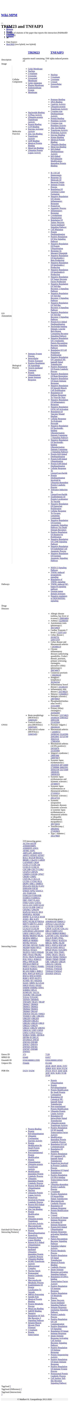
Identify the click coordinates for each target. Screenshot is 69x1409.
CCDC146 (35, 865)
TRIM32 (34, 1006)
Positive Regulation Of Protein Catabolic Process (59, 369)
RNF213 (39, 973)
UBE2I (41, 1023)
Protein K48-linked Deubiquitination (59, 464)
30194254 (55, 682)
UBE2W (33, 1028)
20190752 (55, 637)
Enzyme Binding (58, 135)
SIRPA (32, 983)
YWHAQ (49, 971)
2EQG (59, 1066)
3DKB (48, 1068)
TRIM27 (26, 1004)
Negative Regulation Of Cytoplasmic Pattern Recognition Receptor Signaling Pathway (59, 343)
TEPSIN (26, 999)
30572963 (55, 628)
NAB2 (42, 945)
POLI (25, 959)
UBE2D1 (40, 1016)
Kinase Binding (57, 137)
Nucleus (31, 71)
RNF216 (49, 947)
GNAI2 (48, 933)
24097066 (55, 755)
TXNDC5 (27, 1016)
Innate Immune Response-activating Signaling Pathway (59, 1271)
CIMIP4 (26, 874)
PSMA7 (54, 940)
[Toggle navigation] (2, 23)
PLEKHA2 (39, 957)
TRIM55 (34, 1009)
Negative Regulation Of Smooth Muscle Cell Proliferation (59, 387)
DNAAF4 (27, 886)
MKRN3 (33, 936)
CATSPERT (28, 862)
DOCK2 (35, 886)
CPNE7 (41, 874)
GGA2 (41, 905)
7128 (47, 1054)
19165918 (55, 765)
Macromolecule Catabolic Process (35, 1227)
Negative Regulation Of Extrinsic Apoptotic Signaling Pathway (59, 557)
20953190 (55, 720)
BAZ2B (32, 858)
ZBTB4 (26, 1037)
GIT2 (60, 931)
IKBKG (62, 933)
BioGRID (10, 44)
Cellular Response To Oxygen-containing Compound (58, 514)
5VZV (25, 1071)
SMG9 (25, 985)
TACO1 (36, 992)
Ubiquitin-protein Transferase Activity (35, 119)
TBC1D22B (36, 995)
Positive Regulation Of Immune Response (59, 1288)
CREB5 (26, 876)
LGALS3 (27, 928)
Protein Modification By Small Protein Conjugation (35, 1146)
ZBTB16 (40, 1035)
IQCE (36, 917)
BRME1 (26, 860)
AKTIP (33, 843)
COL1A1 (64, 928)
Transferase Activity (33, 137)
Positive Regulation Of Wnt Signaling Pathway (59, 239)
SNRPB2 (34, 988)
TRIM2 (55, 957)
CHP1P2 (34, 872)
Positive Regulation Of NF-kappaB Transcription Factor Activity (59, 1131)
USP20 (40, 1030)
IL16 (32, 917)
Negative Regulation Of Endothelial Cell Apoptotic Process (59, 548)
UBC (34, 1016)
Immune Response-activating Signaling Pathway (59, 1234)
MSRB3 (34, 940)
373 (24, 1054)
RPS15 (62, 947)
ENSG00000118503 (53, 1060)
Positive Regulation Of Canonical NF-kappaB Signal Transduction (59, 1157)
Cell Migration (57, 229)
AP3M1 (26, 850)
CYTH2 (33, 881)
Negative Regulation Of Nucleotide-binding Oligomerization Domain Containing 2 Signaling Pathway (59, 446)
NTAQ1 (33, 950)
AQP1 (32, 850)
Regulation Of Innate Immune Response (59, 1332)
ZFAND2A (27, 1040)
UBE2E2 (26, 1023)
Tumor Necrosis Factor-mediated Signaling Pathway (58, 1302)
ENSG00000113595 (31, 1060)
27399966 (55, 767)
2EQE (48, 1066)
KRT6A (40, 921)
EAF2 (41, 886)
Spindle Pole (33, 1297)
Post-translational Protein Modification (59, 1107)
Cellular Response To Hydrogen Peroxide (58, 421)
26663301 (64, 767)
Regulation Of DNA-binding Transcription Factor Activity (59, 1280)
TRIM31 (26, 1006)
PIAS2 (31, 954)
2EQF (53, 1066)
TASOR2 (27, 995)
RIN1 (25, 973)
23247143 (61, 632)
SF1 (32, 980)
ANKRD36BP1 (29, 846)
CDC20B (27, 869)
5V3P (47, 1075)
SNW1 (41, 988)
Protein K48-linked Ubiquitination (59, 460)
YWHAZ (58, 971)
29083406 (64, 618)
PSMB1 (41, 966)
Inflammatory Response (56, 212)
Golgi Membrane (35, 69)
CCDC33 (35, 867)
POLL (30, 959)
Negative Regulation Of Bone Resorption (59, 375)
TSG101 (34, 1014)
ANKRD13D (50, 921)
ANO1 (35, 848)
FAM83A (27, 898)
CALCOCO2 (58, 924)
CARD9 (41, 860)
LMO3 (32, 933)
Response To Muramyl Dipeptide (59, 252)
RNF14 (55, 945)
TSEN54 (26, 1014)
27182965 (55, 831)
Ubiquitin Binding (58, 144)
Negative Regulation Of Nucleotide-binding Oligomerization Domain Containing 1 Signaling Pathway (59, 432)
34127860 (55, 836)
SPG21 (34, 990)
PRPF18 (34, 964)
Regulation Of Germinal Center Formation (58, 191)
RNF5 (55, 947)
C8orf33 (33, 860)
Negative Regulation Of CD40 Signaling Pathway (59, 541)
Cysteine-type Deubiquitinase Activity (57, 113)
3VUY (54, 1071)
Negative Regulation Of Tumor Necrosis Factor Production (59, 279)
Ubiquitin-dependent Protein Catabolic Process (35, 1180)
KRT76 (32, 924)
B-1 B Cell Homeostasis (56, 174)
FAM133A (27, 895)
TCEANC (34, 997)
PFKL (61, 938)
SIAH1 (26, 983)
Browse (9, 29)
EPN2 (32, 891)
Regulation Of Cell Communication (59, 1145)
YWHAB (49, 966)
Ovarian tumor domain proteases (58, 592)
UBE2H (34, 1023)
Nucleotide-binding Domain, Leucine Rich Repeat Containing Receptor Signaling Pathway (59, 331)
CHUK (48, 928)
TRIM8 (62, 959)
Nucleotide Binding (36, 112)
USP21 (26, 1032)
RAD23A (63, 940)
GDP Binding (34, 141)
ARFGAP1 (27, 853)
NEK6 (33, 947)
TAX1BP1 (62, 950)
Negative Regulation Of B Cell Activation (59, 408)
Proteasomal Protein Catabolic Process (35, 1275)
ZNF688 (34, 1049)
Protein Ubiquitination (34, 373)
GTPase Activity (35, 115)
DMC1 (32, 884)
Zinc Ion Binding (35, 134)
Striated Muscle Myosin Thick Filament (34, 1325)
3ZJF (47, 1073)
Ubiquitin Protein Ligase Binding (35, 1239)
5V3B (63, 1073)
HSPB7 (26, 917)
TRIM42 (26, 1009)
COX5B (33, 874)
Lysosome (32, 76)
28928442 (55, 829)
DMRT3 (39, 884)
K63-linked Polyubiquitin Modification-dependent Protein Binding (58, 161)
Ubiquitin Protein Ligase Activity (35, 151)
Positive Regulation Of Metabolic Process (59, 1295)
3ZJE (65, 1071)
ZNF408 (34, 1042)
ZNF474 (34, 1044)
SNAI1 (32, 985)
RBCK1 (48, 943)
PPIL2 (25, 962)
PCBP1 (55, 938)
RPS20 (48, 950)
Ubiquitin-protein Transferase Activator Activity (35, 1221)
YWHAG (49, 969)
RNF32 (26, 976)
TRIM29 (34, 1004)
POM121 (37, 959)
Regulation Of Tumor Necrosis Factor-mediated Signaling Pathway (58, 223)
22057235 (55, 639)
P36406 (26, 1063)
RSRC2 (26, 978)
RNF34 (32, 976)
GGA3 (25, 907)
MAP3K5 (64, 936)
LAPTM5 (49, 936)
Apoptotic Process (58, 208)
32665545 (32, 720)
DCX (39, 881)
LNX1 (38, 933)
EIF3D (35, 888)
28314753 (55, 798)
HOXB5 (36, 914)
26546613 (56, 647)
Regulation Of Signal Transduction (60, 1171)
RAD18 (26, 969)
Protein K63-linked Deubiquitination (59, 455)
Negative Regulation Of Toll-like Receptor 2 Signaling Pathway (59, 287)
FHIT (30, 900)
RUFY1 (38, 978)
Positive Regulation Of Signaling (59, 1327)
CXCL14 (36, 879)
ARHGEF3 (37, 853)
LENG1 (26, 926)
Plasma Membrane (36, 85)
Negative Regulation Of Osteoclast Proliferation (59, 506)
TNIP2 (48, 954)
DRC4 (48, 931)
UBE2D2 (27, 1018)
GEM (35, 905)
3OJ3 (53, 1068)
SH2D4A (38, 980)
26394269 (55, 713)
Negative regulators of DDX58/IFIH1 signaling (59, 598)
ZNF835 (26, 1051)
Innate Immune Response (34, 378)
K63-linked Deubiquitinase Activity (57, 151)
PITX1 (26, 957)
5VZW (31, 1071)
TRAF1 (34, 1002)
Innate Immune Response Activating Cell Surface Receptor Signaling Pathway (59, 1340)
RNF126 (31, 973)
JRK (31, 919)
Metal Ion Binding (36, 148)
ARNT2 (26, 855)
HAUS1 (34, 912)
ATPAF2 (33, 855)
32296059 (63, 621)
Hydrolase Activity (59, 132)
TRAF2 (62, 954)
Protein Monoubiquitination (36, 1231)
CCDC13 (27, 865)
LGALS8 (35, 928)
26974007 (55, 670)
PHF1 (25, 954)
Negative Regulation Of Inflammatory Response (59, 402)
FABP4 (54, 931)
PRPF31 (26, 966)
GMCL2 (39, 907)
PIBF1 (48, 940)
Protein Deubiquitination (58, 233)
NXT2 (34, 952)
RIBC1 (33, 971)
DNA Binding (56, 102)
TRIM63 (26, 1011)
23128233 (62, 687)
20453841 (55, 736)
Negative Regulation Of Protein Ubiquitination (59, 246)
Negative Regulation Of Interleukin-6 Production (59, 272)
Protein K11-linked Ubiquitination (36, 1243)
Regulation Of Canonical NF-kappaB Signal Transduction (57, 1100)
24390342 (55, 734)
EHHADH (27, 888)
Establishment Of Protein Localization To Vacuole (59, 499)
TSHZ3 (41, 1014)
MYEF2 (33, 943)
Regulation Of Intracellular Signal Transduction (59, 1118)
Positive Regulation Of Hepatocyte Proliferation (59, 534)
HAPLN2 (27, 912)
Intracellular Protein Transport (35, 359)
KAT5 (36, 919)
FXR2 (25, 902)
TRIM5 (55, 959)
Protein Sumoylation (33, 1333)
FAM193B (36, 895)
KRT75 (26, 924)
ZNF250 (26, 1042)
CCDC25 (27, 867)
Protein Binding (34, 124)
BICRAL (40, 858)
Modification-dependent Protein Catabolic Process (35, 1173)
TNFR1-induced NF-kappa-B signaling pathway (59, 586)
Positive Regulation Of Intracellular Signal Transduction (59, 1196)
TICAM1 (49, 952)
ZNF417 (26, 1044)
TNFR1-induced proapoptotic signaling (58, 574)
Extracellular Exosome (56, 85)
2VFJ (65, 1066)
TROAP (34, 1011)
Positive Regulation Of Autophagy (36, 364)
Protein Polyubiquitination (36, 1132)
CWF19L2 (27, 879)
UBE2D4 (27, 1021)
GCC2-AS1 (28, 905)
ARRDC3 (61, 921)
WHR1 (33, 1035)
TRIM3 (48, 959)
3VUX (48, 1071)
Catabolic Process (58, 1267)
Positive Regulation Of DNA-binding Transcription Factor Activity (59, 1178)
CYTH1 (26, 881)
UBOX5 (41, 1028)
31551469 (55, 706)
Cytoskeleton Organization (56, 216)
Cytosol (54, 82)
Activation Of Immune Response (58, 1223)
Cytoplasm (32, 73)
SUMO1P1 (27, 992)
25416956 (10, 35)
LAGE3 (39, 924)
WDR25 (26, 1035)
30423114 (55, 739)
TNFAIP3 (57, 52)
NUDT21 (27, 952)
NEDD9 (26, 947)
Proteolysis (55, 206)
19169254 (55, 718)
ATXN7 (41, 855)
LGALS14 (34, 926)
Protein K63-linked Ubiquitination (36, 1205)
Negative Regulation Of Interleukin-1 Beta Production (59, 257)
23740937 (55, 784)
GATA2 (38, 902)
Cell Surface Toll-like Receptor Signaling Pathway (58, 1380)
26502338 (55, 770)
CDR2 (40, 869)
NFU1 (38, 947)
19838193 (55, 774)
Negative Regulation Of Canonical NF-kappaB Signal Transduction (59, 360)
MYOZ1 (34, 945)
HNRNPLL (27, 914)
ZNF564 (26, 1047)
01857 (48, 1057)
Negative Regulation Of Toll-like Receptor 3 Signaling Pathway (59, 297)
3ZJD (60, 1071)
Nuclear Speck (34, 1271)
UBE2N (34, 1025)
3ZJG (52, 1073)
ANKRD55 (27, 848)
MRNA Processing (36, 1294)
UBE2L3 (26, 1025)
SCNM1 (26, 980)
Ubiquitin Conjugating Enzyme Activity (35, 1138)
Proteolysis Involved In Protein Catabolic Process (36, 1199)
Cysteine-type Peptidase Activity (58, 124)
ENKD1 (26, 891)
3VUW (64, 1068)
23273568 (64, 770)
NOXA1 (26, 950)
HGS (41, 912)
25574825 (62, 692)
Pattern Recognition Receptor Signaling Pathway (59, 1241)
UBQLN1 (27, 1030)
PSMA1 (33, 966)
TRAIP (41, 1002)
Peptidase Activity (58, 121)
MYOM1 (27, 945)
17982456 (55, 741)
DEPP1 (26, 884)
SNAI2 (38, 985)
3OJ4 (58, 1068)
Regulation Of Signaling (57, 1150)
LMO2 (26, 933)
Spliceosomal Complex (33, 1267)
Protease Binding (58, 99)
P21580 (48, 1063)
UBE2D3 (35, 1018)
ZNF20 (36, 1040)
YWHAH (58, 969)
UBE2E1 (35, 1021)
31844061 (63, 694)
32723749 (64, 736)
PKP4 (31, 957)
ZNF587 (26, 1049)
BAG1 (25, 858)
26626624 (56, 675)
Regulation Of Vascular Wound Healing (58, 413)
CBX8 (36, 862)
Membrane (32, 92)
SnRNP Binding (35, 1311)
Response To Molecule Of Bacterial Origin (57, 179)
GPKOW (35, 910)
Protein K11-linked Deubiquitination (59, 323)
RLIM (61, 943)
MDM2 (26, 936)
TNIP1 (61, 952)
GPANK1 (27, 910)
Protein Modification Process (33, 1214)
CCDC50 (49, 926)
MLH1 (40, 936)
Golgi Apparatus (35, 83)
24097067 (55, 758)
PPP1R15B (33, 962)
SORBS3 (27, 990)
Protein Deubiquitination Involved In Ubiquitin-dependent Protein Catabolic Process (59, 481)
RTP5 (32, 978)
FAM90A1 (35, 898)
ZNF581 (34, 1047)
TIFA (56, 952)
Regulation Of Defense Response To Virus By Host (58, 395)
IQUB (42, 917)
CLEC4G (56, 928)
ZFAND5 (49, 973)
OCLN (48, 938)
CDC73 (34, 869)
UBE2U (26, 1028)
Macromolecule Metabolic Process (36, 1281)
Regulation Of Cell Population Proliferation (59, 352)
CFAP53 (26, 872)
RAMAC (34, 969)
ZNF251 (57, 973)
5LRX (58, 1073)
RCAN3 (26, 971)
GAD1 (31, 902)
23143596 (64, 734)
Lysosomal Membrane (32, 79)
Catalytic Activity (58, 104)
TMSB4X (34, 999)
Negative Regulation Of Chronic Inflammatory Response (59, 200)
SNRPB (26, 988)
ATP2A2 (49, 924)
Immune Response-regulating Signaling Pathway (59, 1309)
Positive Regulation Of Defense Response (59, 1349)
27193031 (55, 793)
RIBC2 (40, 971)
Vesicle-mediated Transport (35, 369)
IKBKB (55, 933)
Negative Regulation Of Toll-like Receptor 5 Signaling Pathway (59, 315)
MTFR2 (26, 943)
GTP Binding (33, 127)
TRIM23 (34, 52)
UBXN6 (57, 964)
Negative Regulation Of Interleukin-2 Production (59, 265)
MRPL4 (34, 938)
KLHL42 (33, 921)
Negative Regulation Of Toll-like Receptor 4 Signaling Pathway (59, 306)
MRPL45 (27, 940)
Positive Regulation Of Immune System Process (59, 1368)
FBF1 (25, 900)
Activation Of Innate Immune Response (59, 1218)
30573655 (55, 824)
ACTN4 (26, 843)
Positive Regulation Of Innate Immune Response (59, 1361)
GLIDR (32, 907)
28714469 (64, 765)
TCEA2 (26, 997)
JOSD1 (26, 919)
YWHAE (58, 966)
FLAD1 (36, 900)
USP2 (34, 1030)
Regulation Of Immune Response (58, 1207)
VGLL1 (39, 1032)
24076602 (55, 699)
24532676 (55, 748)
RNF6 (38, 976)
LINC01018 (38, 931)
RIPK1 (55, 943)
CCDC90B (58, 926)
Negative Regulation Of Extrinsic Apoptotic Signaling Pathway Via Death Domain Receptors (59, 525)
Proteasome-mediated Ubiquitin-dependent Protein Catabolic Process (35, 1252)
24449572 (56, 732)
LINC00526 (28, 931)
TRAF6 (48, 957)
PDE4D (40, 952)
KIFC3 (26, 921)
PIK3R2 (37, 954)
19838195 (55, 772)
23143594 (55, 722)
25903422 (64, 718)
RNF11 (48, 945)
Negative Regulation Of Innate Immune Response (59, 380)
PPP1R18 (27, 964)
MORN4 (26, 938)
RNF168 (62, 945)
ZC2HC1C (34, 1037)
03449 (25, 1057)
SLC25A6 (39, 983)
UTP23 (32, 1032)
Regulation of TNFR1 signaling (58, 580)
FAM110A (31, 893)
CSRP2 (33, 876)
